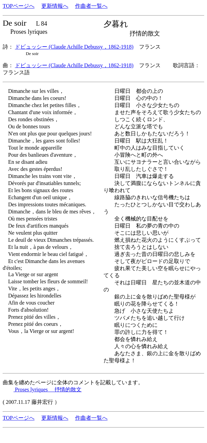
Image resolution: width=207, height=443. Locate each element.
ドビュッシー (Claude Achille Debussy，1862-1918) (74, 47)
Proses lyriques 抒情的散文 (48, 389)
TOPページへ (18, 6)
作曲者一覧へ (91, 6)
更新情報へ (54, 6)
